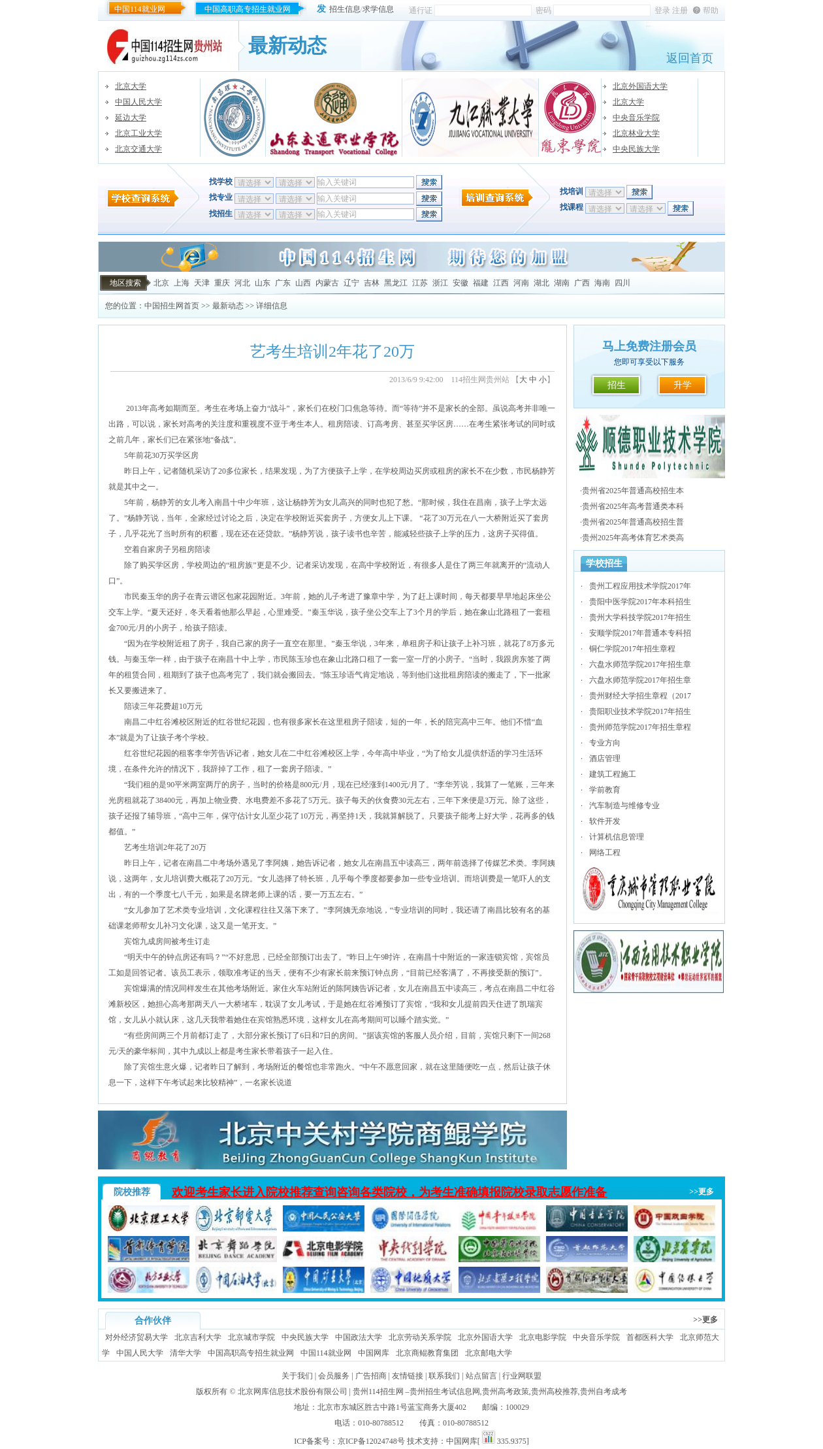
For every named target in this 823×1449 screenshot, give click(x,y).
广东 (283, 282)
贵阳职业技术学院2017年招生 (640, 711)
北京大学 (130, 86)
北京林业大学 (636, 133)
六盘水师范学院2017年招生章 (640, 664)
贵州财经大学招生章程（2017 (640, 695)
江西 (501, 282)
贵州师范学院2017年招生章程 (640, 727)
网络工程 (605, 852)
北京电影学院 (542, 1337)
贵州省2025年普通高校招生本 (633, 490)
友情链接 (407, 1375)
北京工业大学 (138, 133)
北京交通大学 (138, 149)
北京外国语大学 (640, 86)
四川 (622, 282)
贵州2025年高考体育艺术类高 (633, 537)
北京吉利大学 (197, 1337)
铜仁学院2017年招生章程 (632, 648)
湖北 (541, 282)
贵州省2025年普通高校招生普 (633, 522)
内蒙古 (327, 282)
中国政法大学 (358, 1337)
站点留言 (481, 1375)
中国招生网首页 (171, 305)
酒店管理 (605, 758)
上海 (181, 282)
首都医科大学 (649, 1337)
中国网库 (373, 1353)
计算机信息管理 (616, 836)
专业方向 (605, 742)
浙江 (440, 282)
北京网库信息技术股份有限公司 (292, 1391)
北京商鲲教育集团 (427, 1353)
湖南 (562, 282)
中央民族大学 (636, 149)
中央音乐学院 (636, 117)
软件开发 (605, 821)
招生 (616, 385)
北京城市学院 (251, 1337)
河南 (521, 282)
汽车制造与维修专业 (624, 805)
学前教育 (605, 789)
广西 (582, 282)
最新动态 (228, 305)
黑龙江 (396, 282)
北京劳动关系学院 (420, 1337)
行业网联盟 (521, 1375)
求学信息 (378, 9)
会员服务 (333, 1375)
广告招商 (371, 1375)
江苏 (420, 282)
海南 (602, 282)
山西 (303, 282)
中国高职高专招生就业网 (247, 9)
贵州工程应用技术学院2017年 (640, 586)
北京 (161, 282)
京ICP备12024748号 (371, 1441)
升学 (682, 385)
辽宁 (351, 282)
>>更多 (701, 1191)
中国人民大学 (138, 101)
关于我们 (297, 1375)
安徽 (460, 282)
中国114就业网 (139, 9)
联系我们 (444, 1375)
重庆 (222, 282)
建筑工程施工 (612, 774)
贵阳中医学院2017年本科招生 (640, 601)
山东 (262, 282)
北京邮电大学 (488, 1353)
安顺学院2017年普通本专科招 (640, 633)
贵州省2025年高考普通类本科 (633, 506)
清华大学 (185, 1353)
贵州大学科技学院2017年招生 (640, 617)
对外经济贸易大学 (136, 1337)
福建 (481, 282)
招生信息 (345, 9)
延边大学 (130, 117)
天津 (202, 282)
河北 (242, 282)
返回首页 (689, 58)
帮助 (710, 10)
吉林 (371, 282)
